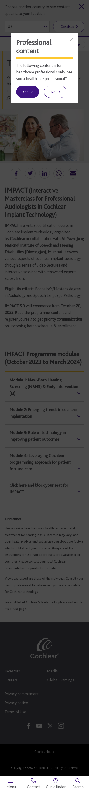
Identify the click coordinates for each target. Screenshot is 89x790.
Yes (25, 92)
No (53, 92)
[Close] (71, 39)
